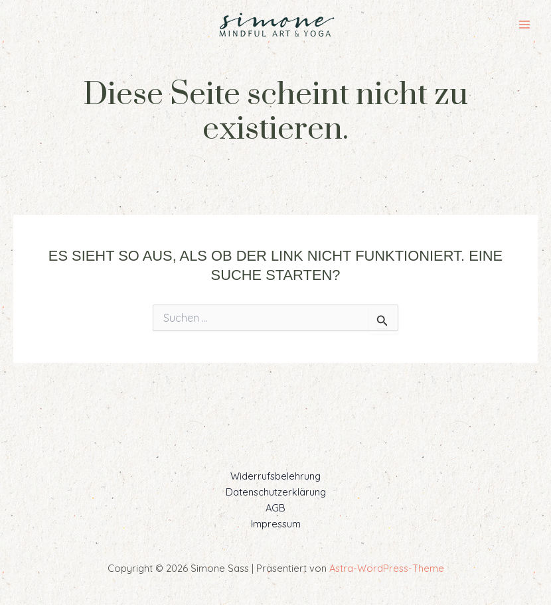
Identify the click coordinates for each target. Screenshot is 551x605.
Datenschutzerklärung (276, 492)
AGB (275, 508)
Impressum (276, 523)
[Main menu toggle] (524, 24)
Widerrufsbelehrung (275, 476)
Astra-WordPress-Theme (386, 568)
